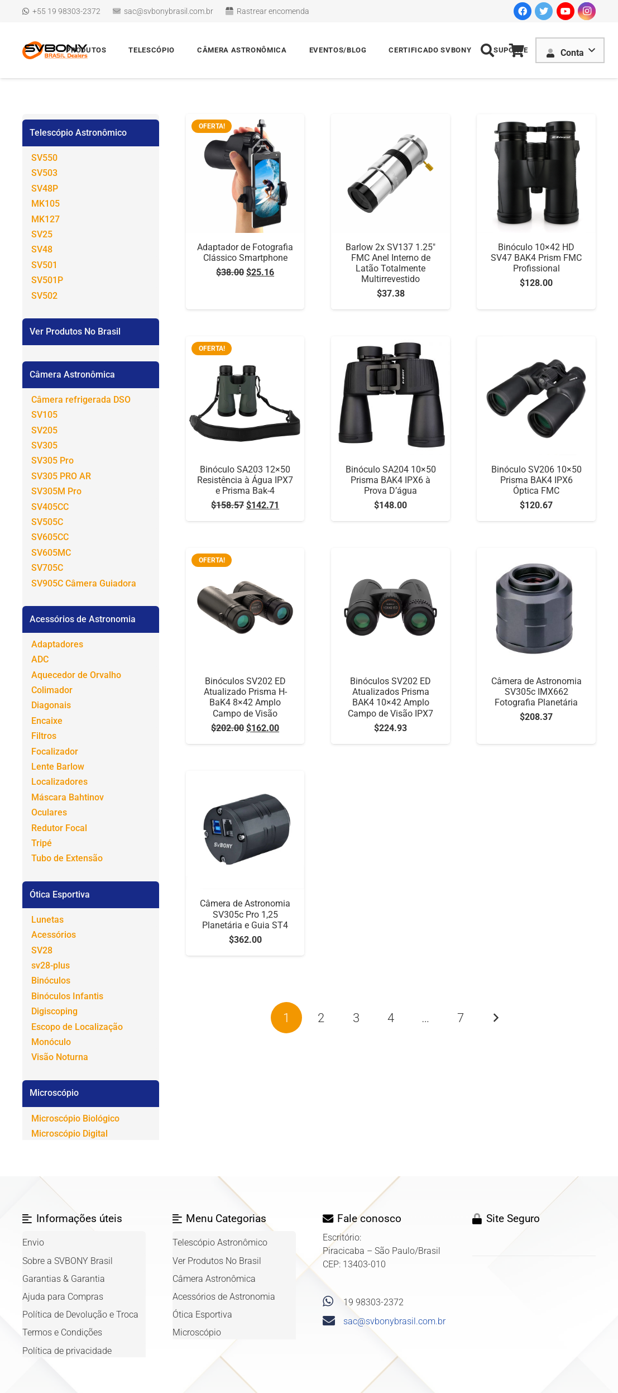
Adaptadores (57, 644)
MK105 (45, 203)
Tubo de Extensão (67, 858)
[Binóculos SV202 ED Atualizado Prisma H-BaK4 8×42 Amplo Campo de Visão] (245, 554)
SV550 (44, 157)
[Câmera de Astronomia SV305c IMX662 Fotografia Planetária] (536, 554)
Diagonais (51, 705)
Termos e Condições (62, 1332)
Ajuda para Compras (62, 1296)
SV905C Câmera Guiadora (83, 583)
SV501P (47, 280)
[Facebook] (522, 11)
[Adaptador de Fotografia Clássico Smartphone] (245, 120)
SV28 (41, 950)
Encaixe (47, 720)
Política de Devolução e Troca (80, 1314)
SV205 (44, 430)
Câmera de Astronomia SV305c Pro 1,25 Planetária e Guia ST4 (245, 914)
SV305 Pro (52, 460)
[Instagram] (587, 11)
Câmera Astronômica (72, 374)
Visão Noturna (59, 1057)
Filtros (43, 736)
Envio (33, 1242)
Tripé (41, 843)
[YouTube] (565, 11)
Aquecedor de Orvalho (76, 675)
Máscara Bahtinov (67, 797)
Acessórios (53, 934)
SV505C (47, 522)
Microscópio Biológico (75, 1118)
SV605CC (50, 537)
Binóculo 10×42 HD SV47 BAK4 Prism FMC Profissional (536, 258)
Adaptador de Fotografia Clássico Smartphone (245, 252)
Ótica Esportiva (60, 894)
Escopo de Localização (77, 1027)
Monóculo (51, 1042)
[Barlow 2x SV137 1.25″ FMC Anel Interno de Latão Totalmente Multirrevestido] (390, 120)
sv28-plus (50, 965)
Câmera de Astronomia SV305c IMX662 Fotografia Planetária (536, 692)
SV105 (44, 414)
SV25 (41, 234)
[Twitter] (544, 11)
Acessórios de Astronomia (83, 619)
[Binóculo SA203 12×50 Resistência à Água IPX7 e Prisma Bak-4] (245, 342)
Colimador (52, 690)
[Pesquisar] (487, 50)
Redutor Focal (59, 828)
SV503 (44, 173)
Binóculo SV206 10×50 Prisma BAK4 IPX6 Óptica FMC (536, 480)
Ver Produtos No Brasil (75, 331)
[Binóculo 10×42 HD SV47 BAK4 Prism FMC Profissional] (536, 120)
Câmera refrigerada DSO (81, 399)
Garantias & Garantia (63, 1278)
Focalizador (54, 751)
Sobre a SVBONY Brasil (67, 1261)
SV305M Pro (56, 491)
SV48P (44, 188)
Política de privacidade (67, 1351)
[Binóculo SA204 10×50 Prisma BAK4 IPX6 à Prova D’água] (390, 342)
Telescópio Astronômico (78, 132)
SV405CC (50, 507)
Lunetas (47, 919)
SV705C (47, 567)
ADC (40, 659)
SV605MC (51, 552)
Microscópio (54, 1092)
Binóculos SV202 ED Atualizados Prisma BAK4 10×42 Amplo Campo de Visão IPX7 (390, 697)
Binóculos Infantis (67, 996)
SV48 (41, 249)
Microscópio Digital (69, 1133)
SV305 (44, 445)
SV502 (44, 295)
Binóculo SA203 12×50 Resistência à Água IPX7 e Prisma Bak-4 (245, 480)
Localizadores (59, 781)
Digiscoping (54, 1011)
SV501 (44, 265)
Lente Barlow (57, 766)
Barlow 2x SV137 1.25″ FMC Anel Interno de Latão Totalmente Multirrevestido (390, 263)
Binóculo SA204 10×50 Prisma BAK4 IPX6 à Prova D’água (391, 480)
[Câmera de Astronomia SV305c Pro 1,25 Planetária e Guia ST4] (245, 777)
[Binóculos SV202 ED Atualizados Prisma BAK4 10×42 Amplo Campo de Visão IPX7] (390, 554)
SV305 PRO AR (61, 476)
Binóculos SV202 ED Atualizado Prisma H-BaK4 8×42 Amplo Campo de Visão (245, 697)
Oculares (49, 812)
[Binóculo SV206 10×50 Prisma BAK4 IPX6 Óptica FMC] (536, 342)
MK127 (45, 219)
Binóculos (50, 980)
